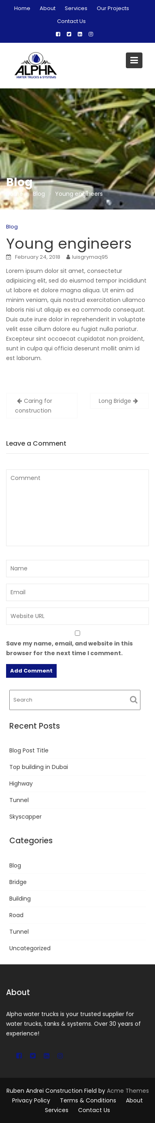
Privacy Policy (31, 1100)
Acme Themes (128, 1091)
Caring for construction (33, 406)
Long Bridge (115, 401)
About (47, 8)
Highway (21, 783)
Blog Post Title (29, 750)
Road (16, 915)
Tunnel (19, 800)
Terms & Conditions (88, 1100)
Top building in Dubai (38, 767)
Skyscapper (25, 817)
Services (76, 8)
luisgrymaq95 (90, 257)
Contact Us (71, 21)
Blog (12, 226)
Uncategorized (30, 948)
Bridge (18, 882)
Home (22, 8)
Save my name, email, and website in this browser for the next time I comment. (69, 648)
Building (20, 899)
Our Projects (113, 8)
